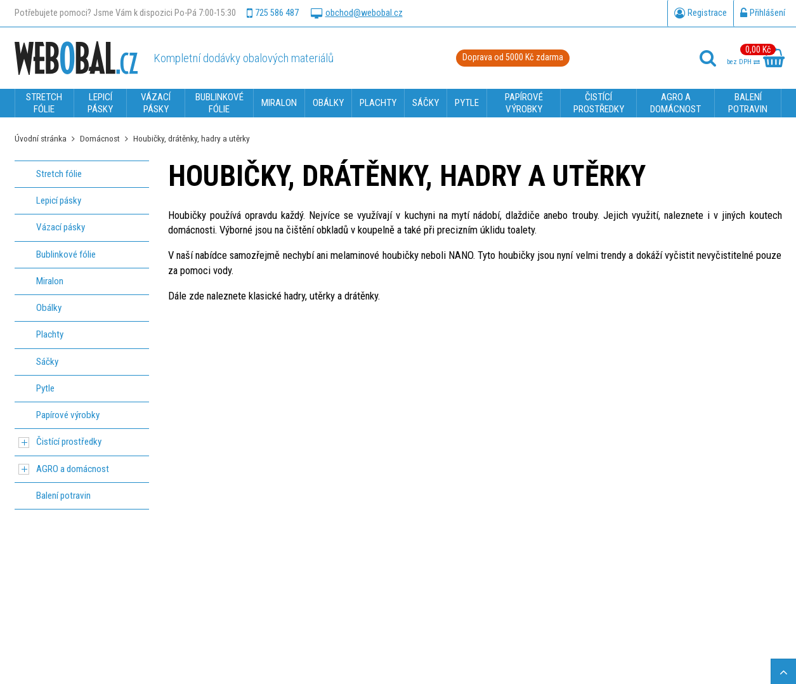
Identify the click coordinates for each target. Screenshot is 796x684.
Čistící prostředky (68, 441)
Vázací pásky (60, 227)
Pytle (45, 388)
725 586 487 (273, 13)
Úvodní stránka (41, 138)
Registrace (700, 13)
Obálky (49, 307)
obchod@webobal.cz (357, 13)
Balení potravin (63, 495)
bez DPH (743, 62)
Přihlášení (762, 13)
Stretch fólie (59, 174)
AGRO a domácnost (72, 469)
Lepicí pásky (58, 200)
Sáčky (47, 361)
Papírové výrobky (68, 415)
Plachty (49, 334)
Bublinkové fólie (66, 254)
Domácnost (100, 138)
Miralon (49, 281)
